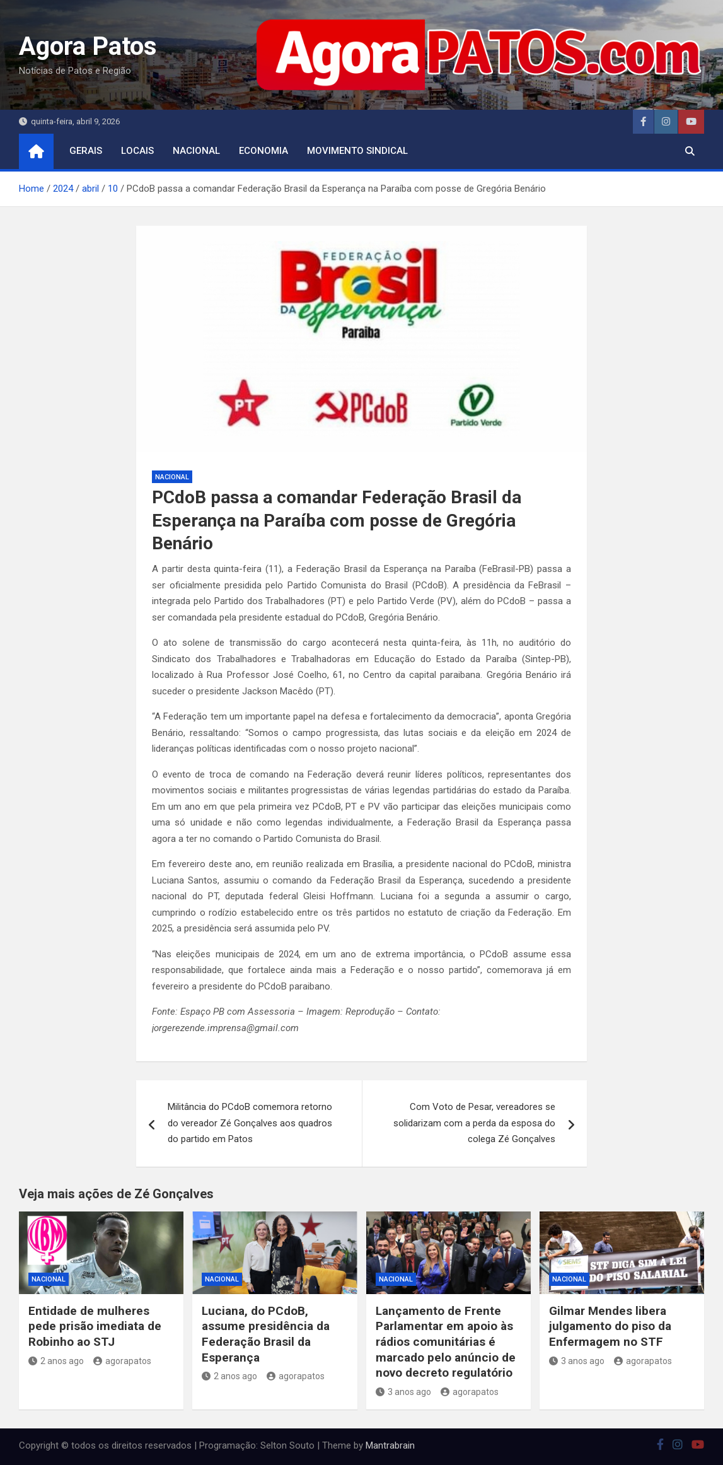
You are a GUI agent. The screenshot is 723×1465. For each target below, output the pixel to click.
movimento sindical (357, 150)
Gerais (85, 150)
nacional (196, 150)
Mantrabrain (390, 1445)
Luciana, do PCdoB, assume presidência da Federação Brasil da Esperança (266, 1334)
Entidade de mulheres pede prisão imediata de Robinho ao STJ (94, 1326)
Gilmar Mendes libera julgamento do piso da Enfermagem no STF (610, 1326)
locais (137, 150)
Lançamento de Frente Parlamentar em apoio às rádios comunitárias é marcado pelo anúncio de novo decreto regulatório (446, 1342)
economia (263, 150)
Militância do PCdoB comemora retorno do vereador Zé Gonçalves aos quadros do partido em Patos (250, 1123)
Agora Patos (88, 46)
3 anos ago (403, 1392)
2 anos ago (56, 1361)
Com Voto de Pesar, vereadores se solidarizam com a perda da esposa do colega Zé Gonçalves (474, 1123)
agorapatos (122, 1361)
